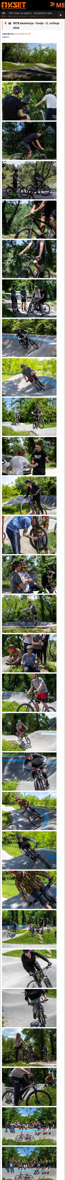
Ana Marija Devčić (23, 34)
